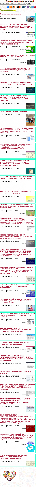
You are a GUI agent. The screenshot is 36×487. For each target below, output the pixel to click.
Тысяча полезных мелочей (21, 1)
